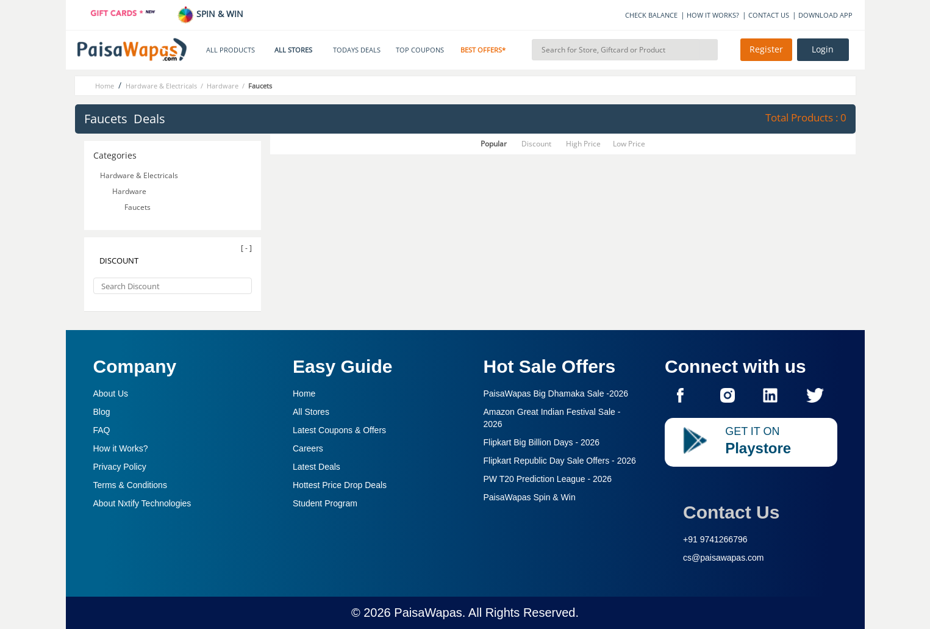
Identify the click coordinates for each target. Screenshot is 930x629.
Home (304, 393)
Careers (308, 448)
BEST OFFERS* (483, 50)
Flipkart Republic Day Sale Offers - (560, 460)
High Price (583, 143)
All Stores (311, 412)
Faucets (138, 207)
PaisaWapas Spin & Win (530, 497)
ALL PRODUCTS (230, 50)
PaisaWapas (428, 612)
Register (766, 49)
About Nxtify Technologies (142, 503)
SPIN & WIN (210, 14)
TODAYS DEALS (357, 50)
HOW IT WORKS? (713, 15)
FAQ (101, 430)
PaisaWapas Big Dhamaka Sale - (556, 393)
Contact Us (731, 512)
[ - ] (246, 248)
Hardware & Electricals (140, 175)
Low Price (629, 143)
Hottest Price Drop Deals (340, 485)
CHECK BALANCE (651, 15)
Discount (536, 143)
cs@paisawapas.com (723, 558)
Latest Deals (316, 467)
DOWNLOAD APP (825, 15)
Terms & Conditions (130, 485)
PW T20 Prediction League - (548, 479)
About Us (111, 393)
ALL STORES (293, 50)
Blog (101, 412)
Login (823, 49)
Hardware (130, 191)
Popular (494, 143)
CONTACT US (768, 15)
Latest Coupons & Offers (339, 430)
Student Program (325, 503)
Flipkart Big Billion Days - (542, 442)
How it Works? (120, 448)
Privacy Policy (119, 467)
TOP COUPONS (420, 50)
